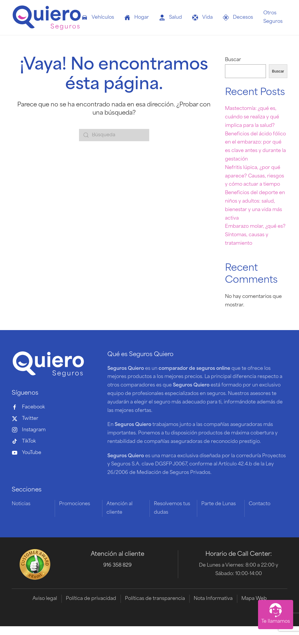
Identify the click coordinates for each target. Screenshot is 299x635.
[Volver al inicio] (47, 17)
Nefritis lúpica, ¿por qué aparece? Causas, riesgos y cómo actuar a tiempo (254, 176)
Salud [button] (170, 17)
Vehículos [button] (98, 17)
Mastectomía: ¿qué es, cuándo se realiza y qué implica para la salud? (252, 117)
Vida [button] (202, 17)
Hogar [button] (136, 17)
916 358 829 (117, 565)
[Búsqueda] (114, 135)
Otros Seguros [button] (273, 17)
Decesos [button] (238, 17)
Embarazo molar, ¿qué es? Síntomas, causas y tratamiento (255, 235)
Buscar (233, 60)
